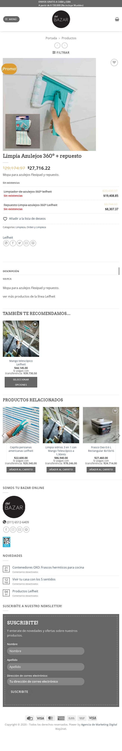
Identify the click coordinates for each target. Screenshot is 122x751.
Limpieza (21, 227)
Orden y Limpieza (36, 227)
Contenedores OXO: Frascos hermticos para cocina (48, 567)
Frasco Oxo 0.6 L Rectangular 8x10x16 (101, 449)
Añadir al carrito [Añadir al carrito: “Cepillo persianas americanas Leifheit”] (21, 469)
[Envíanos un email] (20, 529)
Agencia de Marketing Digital (99, 724)
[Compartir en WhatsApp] (6, 243)
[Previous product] (64, 45)
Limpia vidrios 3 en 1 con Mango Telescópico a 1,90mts (61, 451)
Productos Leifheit (25, 591)
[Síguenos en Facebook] (6, 529)
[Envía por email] (26, 243)
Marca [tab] (7, 278)
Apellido (12, 660)
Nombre (12, 644)
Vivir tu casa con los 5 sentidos (34, 579)
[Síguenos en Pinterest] (26, 529)
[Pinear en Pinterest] (33, 243)
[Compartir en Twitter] (20, 243)
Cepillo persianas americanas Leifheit (21, 449)
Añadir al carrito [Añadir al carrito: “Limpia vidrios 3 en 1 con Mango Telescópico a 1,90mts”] (61, 469)
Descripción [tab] (11, 271)
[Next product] (57, 45)
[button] (11, 19)
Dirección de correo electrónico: (45, 679)
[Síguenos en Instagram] (13, 529)
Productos (69, 38)
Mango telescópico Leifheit (21, 362)
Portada (51, 38)
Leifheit (8, 237)
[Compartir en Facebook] (13, 243)
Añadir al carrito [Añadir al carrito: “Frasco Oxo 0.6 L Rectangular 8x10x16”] (101, 469)
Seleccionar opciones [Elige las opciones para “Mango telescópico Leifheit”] (21, 382)
